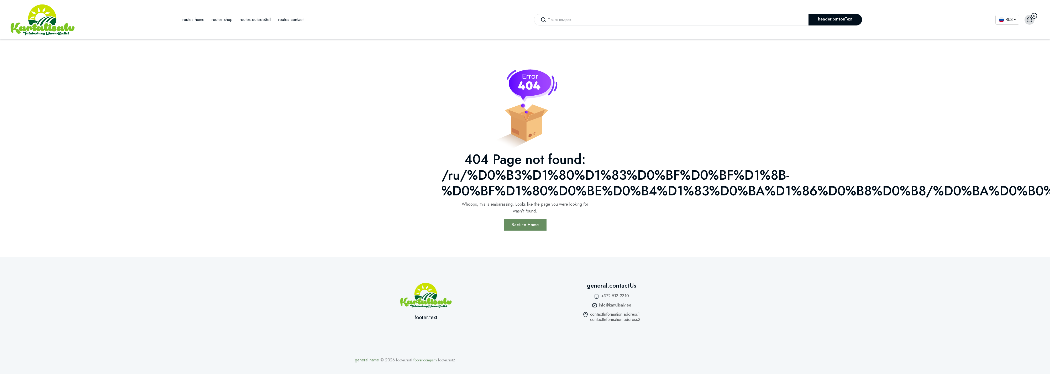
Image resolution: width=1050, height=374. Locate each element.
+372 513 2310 (615, 296)
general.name (367, 360)
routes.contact (290, 20)
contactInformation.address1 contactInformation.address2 (615, 317)
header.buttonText (835, 19)
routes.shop (222, 20)
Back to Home (525, 225)
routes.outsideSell (255, 20)
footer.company (425, 360)
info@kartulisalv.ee (615, 305)
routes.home (193, 20)
